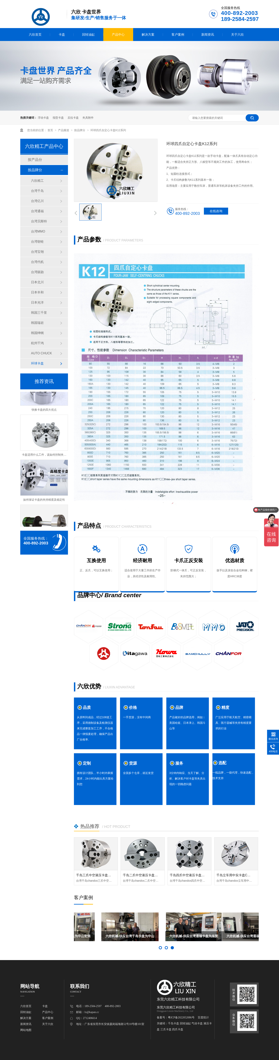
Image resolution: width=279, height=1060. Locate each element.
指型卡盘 (58, 117)
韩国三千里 (39, 312)
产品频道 (64, 130)
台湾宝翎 (37, 251)
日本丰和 (37, 292)
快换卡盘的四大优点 (44, 410)
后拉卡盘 (73, 117)
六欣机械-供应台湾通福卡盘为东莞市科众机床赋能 (230, 937)
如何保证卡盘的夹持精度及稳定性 (44, 500)
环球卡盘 (37, 363)
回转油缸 (88, 34)
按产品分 (35, 160)
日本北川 (37, 282)
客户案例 (177, 34)
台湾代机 (37, 262)
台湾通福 (37, 211)
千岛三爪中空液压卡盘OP (94, 875)
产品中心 (118, 34)
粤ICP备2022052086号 (181, 1017)
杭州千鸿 (37, 343)
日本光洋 (37, 302)
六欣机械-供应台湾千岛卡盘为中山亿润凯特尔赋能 (166, 937)
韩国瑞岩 (37, 322)
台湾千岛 (37, 190)
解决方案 (148, 34)
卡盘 (62, 34)
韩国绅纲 (37, 333)
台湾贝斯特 (39, 221)
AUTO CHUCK (41, 353)
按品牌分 (80, 130)
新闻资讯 (207, 34)
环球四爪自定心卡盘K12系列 (108, 130)
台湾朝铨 (37, 241)
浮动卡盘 (43, 117)
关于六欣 (237, 34)
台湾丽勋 (37, 272)
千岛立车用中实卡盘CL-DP (235, 875)
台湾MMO (38, 231)
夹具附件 (88, 117)
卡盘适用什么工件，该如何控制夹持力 (45, 455)
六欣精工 (37, 180)
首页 (50, 130)
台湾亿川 (37, 201)
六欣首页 (35, 34)
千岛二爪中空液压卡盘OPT (142, 875)
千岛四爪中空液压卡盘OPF (189, 875)
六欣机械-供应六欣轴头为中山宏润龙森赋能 (102, 937)
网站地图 (25, 1030)
